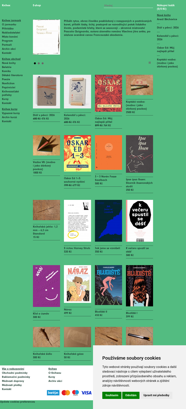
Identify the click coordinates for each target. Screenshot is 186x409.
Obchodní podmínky (15, 373)
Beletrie (6, 67)
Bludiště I (131, 313)
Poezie (6, 79)
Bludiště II (101, 312)
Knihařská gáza (74, 354)
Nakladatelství (11, 33)
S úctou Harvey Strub (77, 248)
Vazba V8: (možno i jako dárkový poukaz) (44, 166)
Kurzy (5, 99)
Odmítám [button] (131, 395)
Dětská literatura (12, 75)
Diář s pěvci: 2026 (44, 115)
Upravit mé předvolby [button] (156, 395)
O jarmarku (9, 24)
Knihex (6, 5)
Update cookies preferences (17, 402)
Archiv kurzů (9, 117)
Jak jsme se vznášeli (107, 248)
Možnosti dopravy (13, 381)
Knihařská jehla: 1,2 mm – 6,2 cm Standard (45, 230)
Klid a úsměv (41, 314)
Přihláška (8, 28)
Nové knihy (9, 63)
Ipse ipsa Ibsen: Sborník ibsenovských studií (139, 183)
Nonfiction (8, 83)
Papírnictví (8, 87)
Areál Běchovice (167, 19)
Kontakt (6, 53)
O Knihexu (54, 373)
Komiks (6, 71)
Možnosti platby (12, 385)
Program (7, 41)
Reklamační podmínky (16, 377)
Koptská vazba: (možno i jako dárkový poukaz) (136, 105)
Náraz (67, 309)
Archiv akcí (9, 49)
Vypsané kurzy (11, 113)
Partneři (7, 45)
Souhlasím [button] (111, 395)
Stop (150, 63)
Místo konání (10, 37)
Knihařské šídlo (42, 354)
